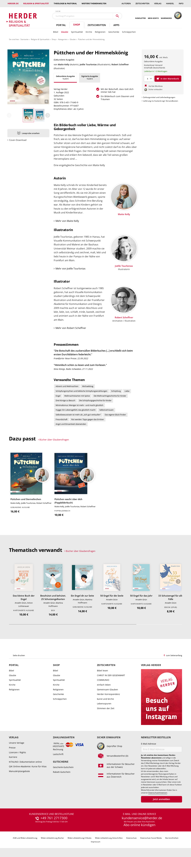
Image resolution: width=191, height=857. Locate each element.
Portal (61, 25)
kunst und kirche (105, 698)
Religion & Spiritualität (36, 3)
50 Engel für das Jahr (141, 595)
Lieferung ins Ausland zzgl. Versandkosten (160, 101)
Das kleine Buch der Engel (23, 597)
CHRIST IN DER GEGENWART (111, 675)
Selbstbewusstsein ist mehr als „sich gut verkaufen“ (78, 414)
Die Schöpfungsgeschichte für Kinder (95, 400)
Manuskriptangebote (19, 771)
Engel (58, 395)
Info (181, 3)
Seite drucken (19, 655)
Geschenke (113, 31)
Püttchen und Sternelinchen (25, 499)
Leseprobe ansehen (31, 133)
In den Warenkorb (170, 78)
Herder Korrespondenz (108, 694)
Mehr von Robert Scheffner (71, 328)
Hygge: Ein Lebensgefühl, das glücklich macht (76, 409)
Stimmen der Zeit (105, 708)
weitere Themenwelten (94, 3)
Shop (76, 24)
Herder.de (13, 3)
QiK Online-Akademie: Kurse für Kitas (28, 766)
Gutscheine (60, 761)
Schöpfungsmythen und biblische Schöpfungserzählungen (81, 391)
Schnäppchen (129, 31)
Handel (170, 3)
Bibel (55, 31)
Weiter (47, 115)
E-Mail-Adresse (148, 743)
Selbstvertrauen (106, 409)
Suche (58, 11)
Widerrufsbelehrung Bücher (52, 838)
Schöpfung (116, 391)
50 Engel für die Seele (111, 595)
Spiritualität (77, 31)
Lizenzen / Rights (17, 752)
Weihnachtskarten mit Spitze (77, 395)
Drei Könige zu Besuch (65, 400)
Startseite (24, 39)
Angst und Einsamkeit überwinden (71, 424)
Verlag (157, 3)
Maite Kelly (63, 64)
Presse (12, 747)
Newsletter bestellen (156, 737)
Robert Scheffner (120, 64)
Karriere (13, 757)
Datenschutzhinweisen (157, 793)
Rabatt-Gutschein (61, 772)
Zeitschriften (142, 3)
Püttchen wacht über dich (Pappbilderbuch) (68, 501)
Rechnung (58, 749)
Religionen (100, 31)
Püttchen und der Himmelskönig (91, 39)
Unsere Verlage (16, 742)
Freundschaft (61, 419)
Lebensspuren (104, 703)
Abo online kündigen (139, 825)
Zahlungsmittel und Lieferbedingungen (159, 97)
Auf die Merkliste (156, 86)
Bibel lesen (102, 670)
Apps (116, 25)
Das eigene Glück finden (115, 414)
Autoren (126, 3)
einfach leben (104, 684)
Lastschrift (58, 754)
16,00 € (65, 77)
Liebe (127, 391)
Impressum (95, 841)
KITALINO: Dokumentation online (25, 761)
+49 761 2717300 (53, 818)
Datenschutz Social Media (151, 838)
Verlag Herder (151, 665)
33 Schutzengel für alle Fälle (170, 597)
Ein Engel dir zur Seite (82, 595)
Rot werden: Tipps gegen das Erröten (87, 419)
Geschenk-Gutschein (63, 767)
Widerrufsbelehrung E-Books (79, 838)
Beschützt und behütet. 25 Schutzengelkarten (53, 597)
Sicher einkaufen (108, 737)
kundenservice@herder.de (142, 818)
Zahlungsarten (63, 737)
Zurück (9, 115)
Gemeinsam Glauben (107, 689)
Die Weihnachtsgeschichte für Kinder (110, 395)
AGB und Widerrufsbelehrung (25, 838)
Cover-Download (17, 140)
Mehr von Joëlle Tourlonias (71, 268)
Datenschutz (131, 838)
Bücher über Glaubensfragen (54, 439)
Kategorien (62, 39)
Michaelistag (87, 386)
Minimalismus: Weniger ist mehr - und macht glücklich (79, 405)
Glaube (64, 31)
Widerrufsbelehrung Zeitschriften (109, 838)
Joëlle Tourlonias (88, 64)
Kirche (89, 31)
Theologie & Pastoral (65, 3)
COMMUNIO (103, 680)
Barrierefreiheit (171, 838)
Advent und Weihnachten (67, 386)
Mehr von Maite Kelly (67, 221)
